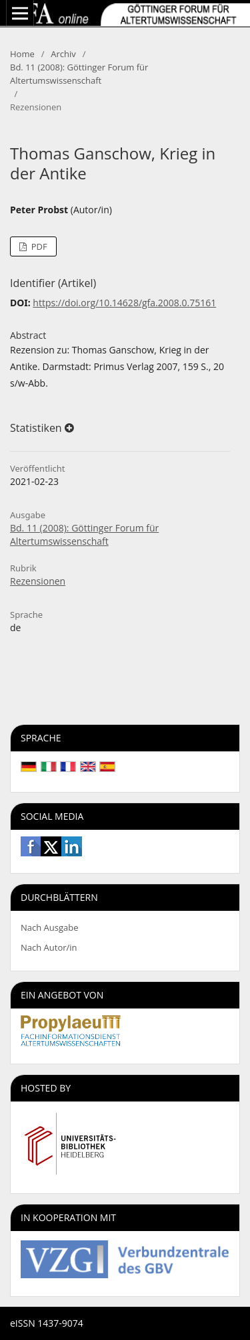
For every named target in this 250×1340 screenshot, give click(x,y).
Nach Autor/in (49, 947)
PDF (38, 246)
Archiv (63, 54)
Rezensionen (37, 581)
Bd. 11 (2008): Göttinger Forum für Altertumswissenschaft (79, 73)
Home (22, 54)
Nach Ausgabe (50, 927)
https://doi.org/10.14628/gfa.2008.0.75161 (124, 302)
